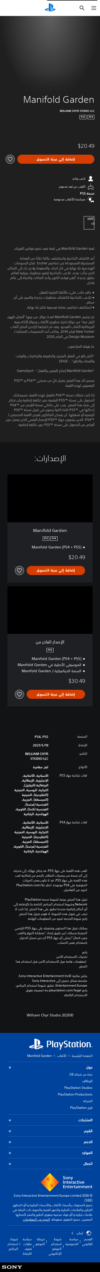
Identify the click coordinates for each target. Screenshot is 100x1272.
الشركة (88, 1101)
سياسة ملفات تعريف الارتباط (27, 1246)
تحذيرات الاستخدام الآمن (71, 957)
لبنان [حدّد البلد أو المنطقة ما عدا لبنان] (81, 1233)
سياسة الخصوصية (71, 1241)
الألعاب (61, 1055)
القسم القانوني (87, 1241)
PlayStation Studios (78, 1087)
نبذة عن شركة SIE (81, 1074)
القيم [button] (50, 1131)
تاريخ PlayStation (81, 1107)
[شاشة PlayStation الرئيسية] (50, 8)
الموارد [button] (50, 1152)
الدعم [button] (50, 1141)
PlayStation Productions (75, 1094)
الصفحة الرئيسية (82, 1055)
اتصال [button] (50, 1163)
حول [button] (50, 1067)
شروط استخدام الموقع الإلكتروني (55, 1246)
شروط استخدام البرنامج (12, 1244)
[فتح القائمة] (94, 8)
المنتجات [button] (50, 1120)
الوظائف (87, 1081)
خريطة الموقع (40, 1241)
